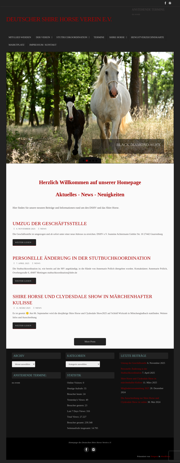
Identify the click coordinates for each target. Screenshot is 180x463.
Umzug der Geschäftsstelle (50, 223)
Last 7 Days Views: (76, 411)
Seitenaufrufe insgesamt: (79, 428)
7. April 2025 (22, 263)
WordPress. (166, 456)
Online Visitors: (75, 382)
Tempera (154, 456)
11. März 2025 (23, 308)
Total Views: (73, 416)
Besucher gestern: (76, 405)
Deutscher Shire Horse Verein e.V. (59, 19)
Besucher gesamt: (76, 422)
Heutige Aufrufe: (75, 388)
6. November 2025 (25, 229)
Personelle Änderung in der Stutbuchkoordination (82, 258)
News (43, 229)
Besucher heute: (75, 394)
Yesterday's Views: (76, 400)
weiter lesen (25, 242)
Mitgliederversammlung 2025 (135, 388)
